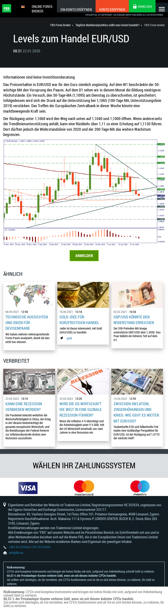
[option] (28, 487)
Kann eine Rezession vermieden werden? (23, 406)
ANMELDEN (84, 256)
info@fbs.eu (16, 555)
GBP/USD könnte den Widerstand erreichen (134, 320)
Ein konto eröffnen (72, 9)
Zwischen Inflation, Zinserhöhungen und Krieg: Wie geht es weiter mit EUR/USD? (136, 411)
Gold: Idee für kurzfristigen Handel (79, 320)
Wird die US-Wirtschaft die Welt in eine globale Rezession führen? (81, 409)
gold (69, 338)
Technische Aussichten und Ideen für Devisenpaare (26, 323)
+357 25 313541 (41, 549)
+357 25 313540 (19, 549)
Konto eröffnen (108, 9)
